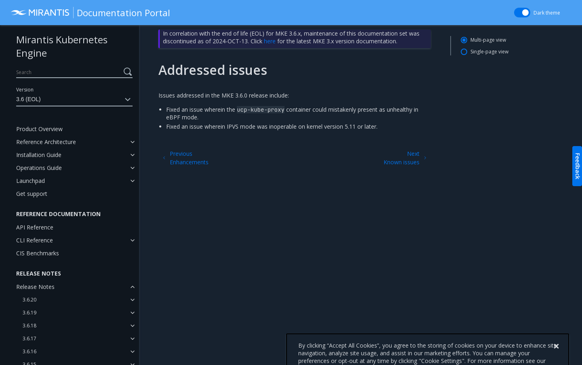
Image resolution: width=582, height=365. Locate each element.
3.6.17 (29, 338)
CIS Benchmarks (37, 253)
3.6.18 (29, 325)
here (270, 41)
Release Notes (35, 287)
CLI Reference (34, 240)
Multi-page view (488, 39)
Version (25, 89)
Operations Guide (39, 168)
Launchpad (30, 181)
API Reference (34, 227)
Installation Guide (38, 155)
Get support (31, 193)
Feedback (578, 166)
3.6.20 (29, 299)
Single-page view (489, 51)
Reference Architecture (46, 142)
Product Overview (39, 129)
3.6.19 (29, 312)
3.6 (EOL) (74, 99)
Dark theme (547, 12)
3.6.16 (29, 351)
